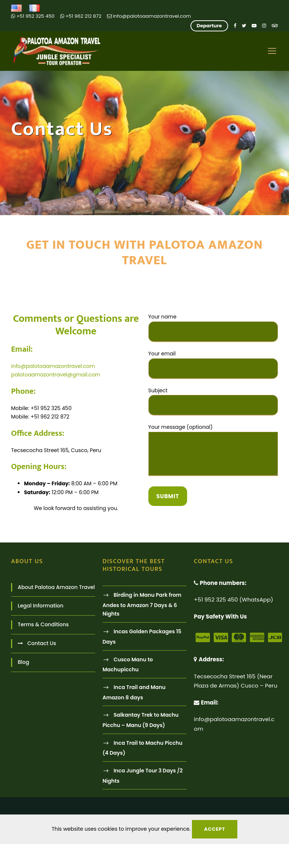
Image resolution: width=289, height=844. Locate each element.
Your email (213, 364)
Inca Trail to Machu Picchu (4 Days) (143, 748)
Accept (214, 829)
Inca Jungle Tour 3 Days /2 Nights (143, 775)
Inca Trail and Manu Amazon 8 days (134, 692)
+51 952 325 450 (33, 16)
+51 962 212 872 (81, 16)
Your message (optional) (213, 451)
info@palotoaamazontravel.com (149, 16)
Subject (213, 401)
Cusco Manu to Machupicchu (128, 664)
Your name (213, 327)
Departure (209, 25)
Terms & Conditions (43, 624)
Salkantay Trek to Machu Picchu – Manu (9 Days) (141, 719)
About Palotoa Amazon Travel (56, 587)
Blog (23, 662)
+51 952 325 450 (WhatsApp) (233, 599)
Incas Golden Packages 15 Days (142, 636)
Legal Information (40, 605)
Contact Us (41, 643)
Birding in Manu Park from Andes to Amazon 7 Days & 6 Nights (142, 604)
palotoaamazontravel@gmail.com (55, 374)
